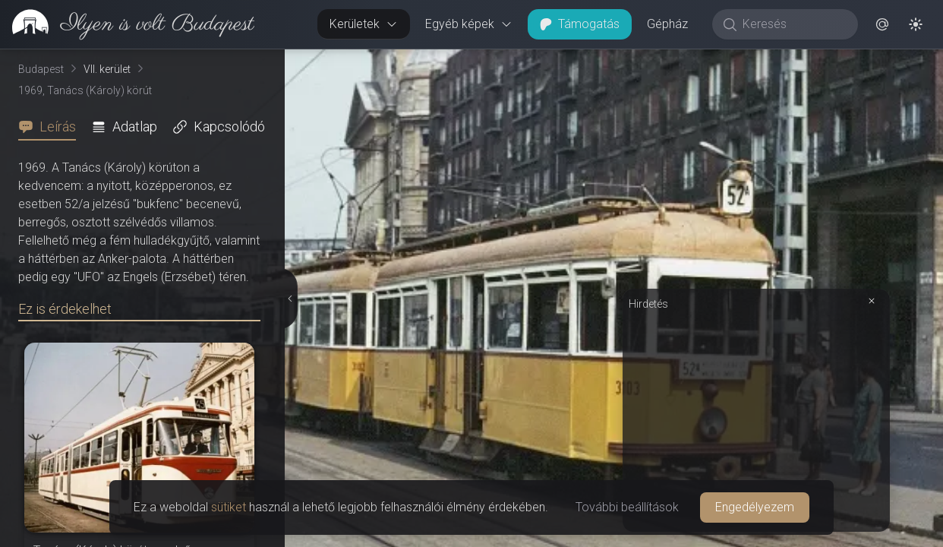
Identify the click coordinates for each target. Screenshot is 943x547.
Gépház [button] (667, 24)
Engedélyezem (754, 507)
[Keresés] (793, 24)
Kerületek (364, 24)
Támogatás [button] (580, 24)
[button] (882, 24)
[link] (127, 24)
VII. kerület (107, 69)
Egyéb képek (468, 24)
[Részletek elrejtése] (291, 298)
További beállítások (627, 507)
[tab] (51, 127)
